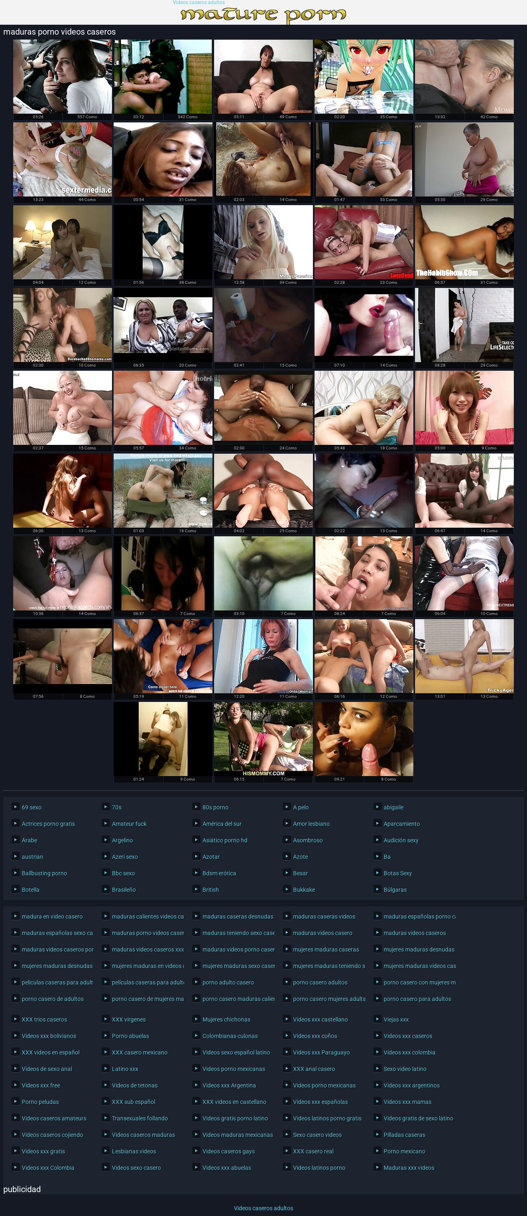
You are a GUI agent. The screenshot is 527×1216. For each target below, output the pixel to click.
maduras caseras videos (324, 916)
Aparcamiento (402, 824)
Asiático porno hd (225, 840)
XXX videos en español (50, 1052)
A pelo (301, 807)
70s (116, 807)
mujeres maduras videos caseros (418, 966)
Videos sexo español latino (236, 1052)
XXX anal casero (314, 1069)
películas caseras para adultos (146, 982)
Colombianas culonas (230, 1036)
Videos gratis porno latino (235, 1118)
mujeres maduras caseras (326, 949)
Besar (300, 873)
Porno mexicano (404, 1151)
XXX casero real (313, 1151)
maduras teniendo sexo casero (236, 933)
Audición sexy (401, 840)
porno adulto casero (228, 982)
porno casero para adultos (417, 999)
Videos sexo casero (136, 1168)
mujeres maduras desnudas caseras (418, 949)
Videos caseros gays (229, 1151)
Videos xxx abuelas (227, 1168)
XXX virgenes (129, 1019)
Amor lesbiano (311, 824)
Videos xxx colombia (410, 1052)
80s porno (216, 807)
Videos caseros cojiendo (52, 1135)
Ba (387, 857)
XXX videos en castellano (234, 1102)
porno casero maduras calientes (236, 999)
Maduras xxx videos (409, 1168)
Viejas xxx (396, 1019)
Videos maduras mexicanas (236, 1135)
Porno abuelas (130, 1036)
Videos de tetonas (135, 1085)
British (211, 889)
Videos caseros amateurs (54, 1118)
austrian (32, 857)
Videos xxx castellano (320, 1019)
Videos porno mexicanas (234, 1069)
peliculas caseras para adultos (56, 982)
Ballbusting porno (44, 873)
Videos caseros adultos (199, 2)
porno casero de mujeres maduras (146, 999)
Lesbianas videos (134, 1151)
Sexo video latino (405, 1069)
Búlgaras (395, 889)
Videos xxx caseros (408, 1036)
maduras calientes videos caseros (146, 916)
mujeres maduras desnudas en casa (56, 966)
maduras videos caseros (415, 933)
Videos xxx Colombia (48, 1168)
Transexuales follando (140, 1118)
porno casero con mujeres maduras (418, 982)
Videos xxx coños (315, 1036)
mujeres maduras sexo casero (236, 966)
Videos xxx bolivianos (49, 1036)
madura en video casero (52, 916)
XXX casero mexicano (140, 1052)
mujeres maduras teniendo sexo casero (327, 966)
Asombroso (308, 840)
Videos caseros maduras (143, 1135)
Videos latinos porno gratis (327, 1118)
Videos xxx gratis (43, 1151)
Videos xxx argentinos (412, 1085)
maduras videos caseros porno (56, 949)
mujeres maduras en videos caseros (146, 966)
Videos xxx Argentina (229, 1085)
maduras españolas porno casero (418, 916)
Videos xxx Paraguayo (321, 1052)
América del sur (222, 824)
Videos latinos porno (319, 1168)
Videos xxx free (41, 1085)
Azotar (211, 857)
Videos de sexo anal (47, 1069)
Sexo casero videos (317, 1135)
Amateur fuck (129, 824)
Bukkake (304, 889)
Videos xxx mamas (407, 1102)
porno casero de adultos (53, 999)
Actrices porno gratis (48, 824)
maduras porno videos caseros (146, 933)
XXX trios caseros (44, 1019)
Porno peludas (40, 1102)
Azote (300, 857)
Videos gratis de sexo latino (418, 1118)
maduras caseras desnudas (236, 916)
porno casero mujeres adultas (327, 999)
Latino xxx (125, 1069)
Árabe (29, 840)
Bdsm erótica (219, 873)
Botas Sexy (398, 873)
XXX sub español (133, 1102)
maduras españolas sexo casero (56, 933)
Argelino (122, 840)
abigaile (393, 807)
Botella (31, 889)
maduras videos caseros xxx (146, 949)
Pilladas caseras (404, 1135)
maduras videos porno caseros (236, 949)
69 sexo (32, 807)
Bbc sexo (123, 873)
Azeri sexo (125, 857)
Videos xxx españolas (320, 1102)
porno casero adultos (320, 982)
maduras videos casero (322, 933)
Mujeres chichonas (226, 1019)
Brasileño (124, 889)
